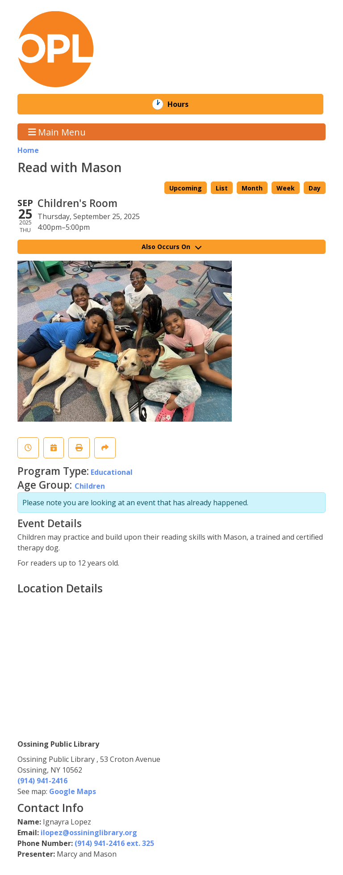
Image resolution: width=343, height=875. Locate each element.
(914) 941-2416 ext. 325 (114, 843)
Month (252, 188)
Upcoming (185, 188)
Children (90, 486)
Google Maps (72, 791)
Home (28, 150)
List (222, 188)
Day (315, 188)
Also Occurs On (171, 246)
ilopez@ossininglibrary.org (89, 832)
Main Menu (57, 132)
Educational (112, 472)
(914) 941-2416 (42, 781)
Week (285, 188)
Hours (184, 104)
